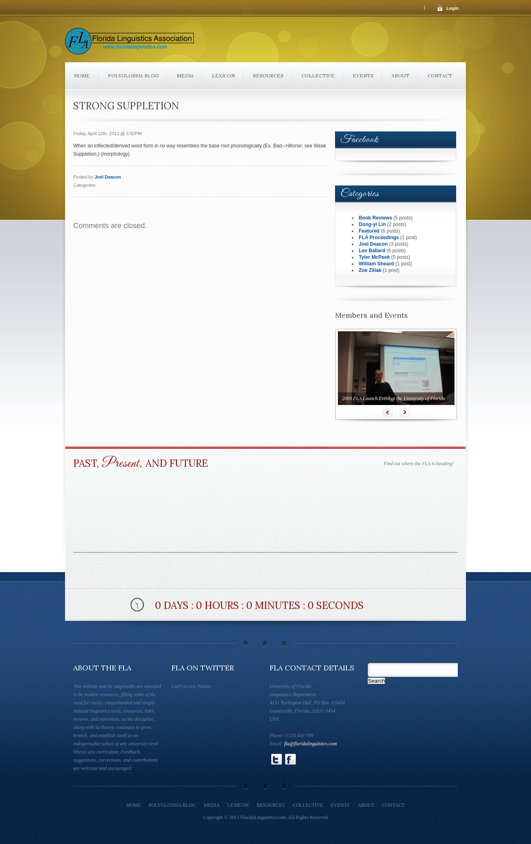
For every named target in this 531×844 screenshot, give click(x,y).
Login (452, 8)
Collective (318, 75)
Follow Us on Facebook (290, 759)
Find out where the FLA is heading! (419, 463)
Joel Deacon (107, 176)
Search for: (382, 660)
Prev (388, 412)
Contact (440, 75)
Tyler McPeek (374, 257)
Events (363, 75)
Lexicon (223, 75)
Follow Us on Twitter (276, 759)
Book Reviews (375, 218)
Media (185, 75)
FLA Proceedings (379, 237)
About (401, 75)
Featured (369, 231)
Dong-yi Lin (372, 224)
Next (405, 412)
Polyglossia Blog (133, 75)
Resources (268, 75)
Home (82, 75)
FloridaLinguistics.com (263, 817)
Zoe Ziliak (370, 270)
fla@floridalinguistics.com (310, 744)
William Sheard (376, 264)
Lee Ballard (372, 250)
